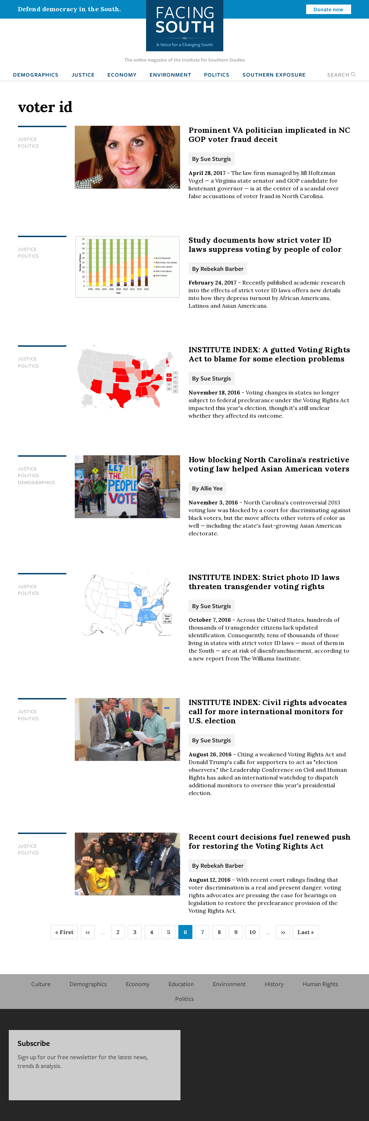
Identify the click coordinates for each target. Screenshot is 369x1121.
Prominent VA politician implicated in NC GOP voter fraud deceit (269, 134)
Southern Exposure (274, 74)
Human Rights (320, 984)
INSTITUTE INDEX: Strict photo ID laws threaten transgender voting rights (264, 581)
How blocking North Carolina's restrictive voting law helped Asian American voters (269, 464)
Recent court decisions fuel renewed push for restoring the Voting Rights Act (270, 841)
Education (181, 984)
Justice (83, 74)
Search (341, 74)
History (274, 984)
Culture (41, 984)
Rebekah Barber (222, 269)
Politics (217, 74)
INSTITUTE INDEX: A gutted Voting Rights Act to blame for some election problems (269, 354)
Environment (170, 74)
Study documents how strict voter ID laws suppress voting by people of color (265, 244)
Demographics (36, 74)
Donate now (328, 9)
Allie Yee (211, 488)
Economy (122, 74)
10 (255, 933)
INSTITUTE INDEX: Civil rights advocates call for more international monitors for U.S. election (268, 711)
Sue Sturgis (215, 159)
